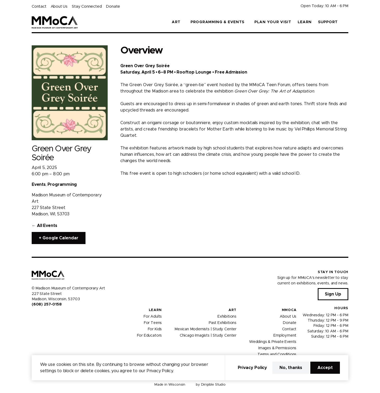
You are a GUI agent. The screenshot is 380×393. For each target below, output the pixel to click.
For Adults (153, 316)
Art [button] (176, 22)
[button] (346, 22)
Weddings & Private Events (272, 341)
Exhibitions (226, 316)
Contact (39, 6)
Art (232, 310)
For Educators (149, 335)
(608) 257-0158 (46, 304)
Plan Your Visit (272, 22)
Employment (284, 335)
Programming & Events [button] (217, 22)
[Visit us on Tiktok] (53, 316)
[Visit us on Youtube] (46, 316)
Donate (113, 6)
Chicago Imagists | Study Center (208, 335)
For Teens (153, 322)
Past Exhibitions (222, 322)
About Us (59, 6)
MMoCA (289, 310)
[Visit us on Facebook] (34, 316)
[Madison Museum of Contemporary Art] (55, 22)
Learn (305, 22)
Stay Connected (87, 6)
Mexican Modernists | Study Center (205, 329)
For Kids (155, 329)
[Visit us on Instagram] (40, 316)
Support (328, 22)
